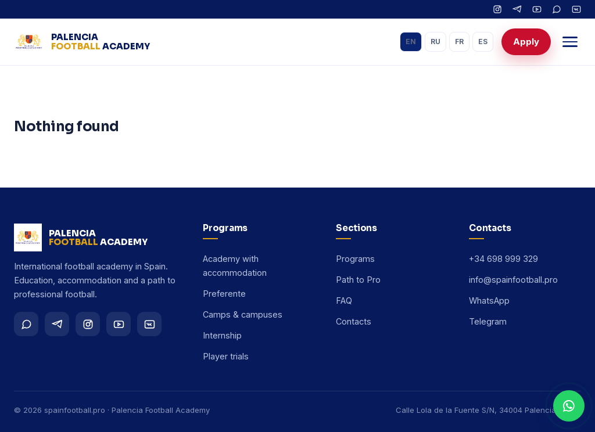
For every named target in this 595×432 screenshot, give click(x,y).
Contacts (353, 321)
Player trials (226, 356)
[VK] (576, 9)
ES (483, 41)
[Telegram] (517, 9)
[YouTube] (537, 9)
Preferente (224, 293)
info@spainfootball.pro (513, 280)
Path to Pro (358, 280)
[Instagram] (497, 9)
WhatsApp (489, 300)
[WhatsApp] (556, 9)
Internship (222, 335)
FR (459, 41)
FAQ (344, 300)
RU (435, 41)
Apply (526, 41)
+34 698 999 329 (503, 259)
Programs (355, 259)
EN (411, 41)
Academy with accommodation (235, 266)
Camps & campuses (242, 314)
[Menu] (570, 42)
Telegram (488, 321)
